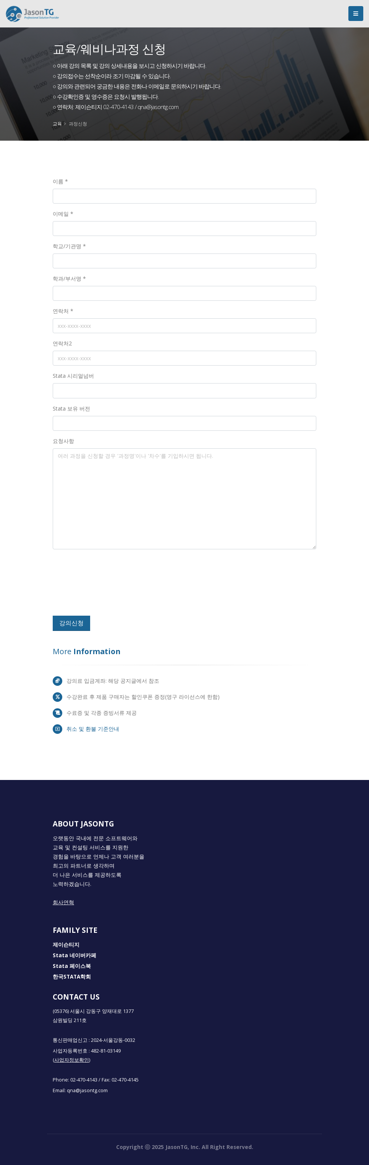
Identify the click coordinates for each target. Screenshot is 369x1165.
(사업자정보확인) (71, 1060)
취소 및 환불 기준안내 (92, 728)
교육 (57, 123)
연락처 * (63, 311)
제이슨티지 (66, 944)
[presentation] (109, 585)
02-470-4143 (83, 1080)
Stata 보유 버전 (71, 408)
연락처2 (62, 343)
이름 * (60, 181)
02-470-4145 (125, 1080)
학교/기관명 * (69, 246)
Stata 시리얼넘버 (73, 375)
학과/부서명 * (69, 278)
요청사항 (63, 440)
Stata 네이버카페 (74, 955)
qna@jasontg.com (87, 1090)
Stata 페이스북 (72, 966)
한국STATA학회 (72, 976)
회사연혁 (63, 902)
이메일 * (63, 213)
